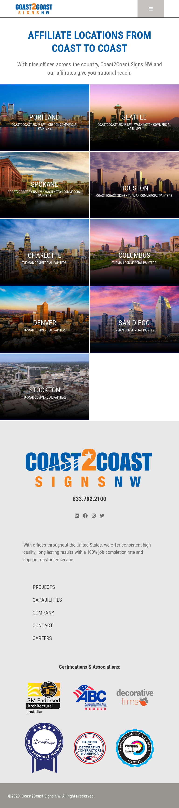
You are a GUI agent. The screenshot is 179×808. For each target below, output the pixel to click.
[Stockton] (44, 387)
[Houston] (134, 185)
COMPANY (43, 613)
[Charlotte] (44, 252)
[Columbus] (134, 252)
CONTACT (43, 625)
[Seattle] (134, 117)
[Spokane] (44, 185)
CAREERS (42, 638)
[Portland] (44, 117)
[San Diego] (134, 319)
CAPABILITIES (47, 600)
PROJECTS (44, 587)
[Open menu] (151, 8)
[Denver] (44, 319)
